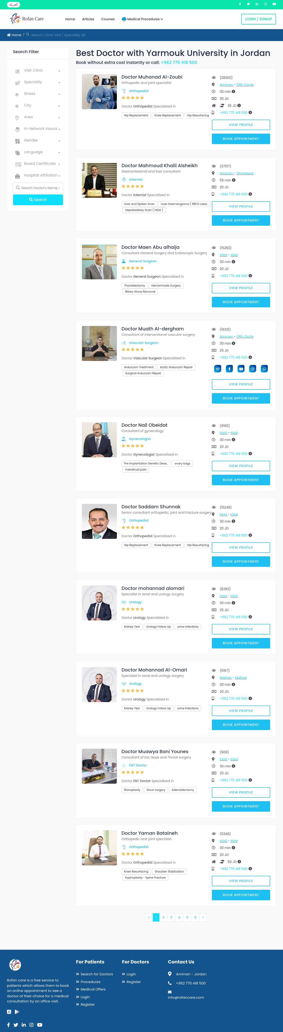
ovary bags (182, 463)
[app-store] (9, 1012)
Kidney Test (132, 627)
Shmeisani (245, 173)
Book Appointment (241, 138)
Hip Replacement (136, 115)
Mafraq (226, 677)
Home (70, 19)
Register (88, 1004)
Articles (88, 19)
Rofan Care (26, 19)
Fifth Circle (245, 84)
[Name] (38, 188)
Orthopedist (139, 91)
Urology (135, 602)
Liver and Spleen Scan (139, 204)
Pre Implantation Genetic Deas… (146, 463)
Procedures (91, 981)
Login (85, 996)
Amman (227, 84)
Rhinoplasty (132, 790)
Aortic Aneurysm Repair (176, 367)
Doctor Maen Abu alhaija (151, 247)
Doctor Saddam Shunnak (151, 506)
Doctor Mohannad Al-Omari (154, 670)
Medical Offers (93, 989)
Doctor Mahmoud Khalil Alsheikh (160, 165)
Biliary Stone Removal (140, 292)
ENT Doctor (138, 765)
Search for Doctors (97, 974)
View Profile (241, 124)
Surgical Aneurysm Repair (143, 373)
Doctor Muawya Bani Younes (155, 751)
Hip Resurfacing (198, 115)
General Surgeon (143, 261)
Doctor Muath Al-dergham (153, 329)
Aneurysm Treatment (139, 367)
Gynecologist (140, 438)
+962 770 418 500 (179, 62)
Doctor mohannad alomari (153, 588)
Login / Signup (258, 19)
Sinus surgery (156, 790)
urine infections (188, 627)
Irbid (224, 255)
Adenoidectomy (183, 790)
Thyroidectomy (134, 285)
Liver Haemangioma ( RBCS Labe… (184, 204)
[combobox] (42, 71)
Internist (135, 179)
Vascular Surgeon (143, 342)
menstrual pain (136, 469)
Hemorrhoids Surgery (166, 285)
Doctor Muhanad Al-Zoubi (152, 77)
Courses (108, 19)
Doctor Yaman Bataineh (150, 833)
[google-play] (17, 1012)
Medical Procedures (142, 19)
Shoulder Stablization (169, 871)
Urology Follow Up (158, 627)
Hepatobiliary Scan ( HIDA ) (144, 210)
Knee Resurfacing (136, 871)
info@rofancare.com (186, 997)
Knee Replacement (167, 115)
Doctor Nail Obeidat (145, 425)
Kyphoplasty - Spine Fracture (145, 878)
